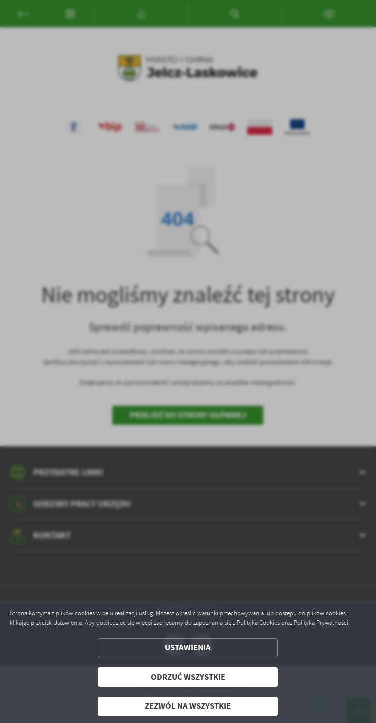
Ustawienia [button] (188, 647)
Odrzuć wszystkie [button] (188, 677)
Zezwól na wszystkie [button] (188, 706)
